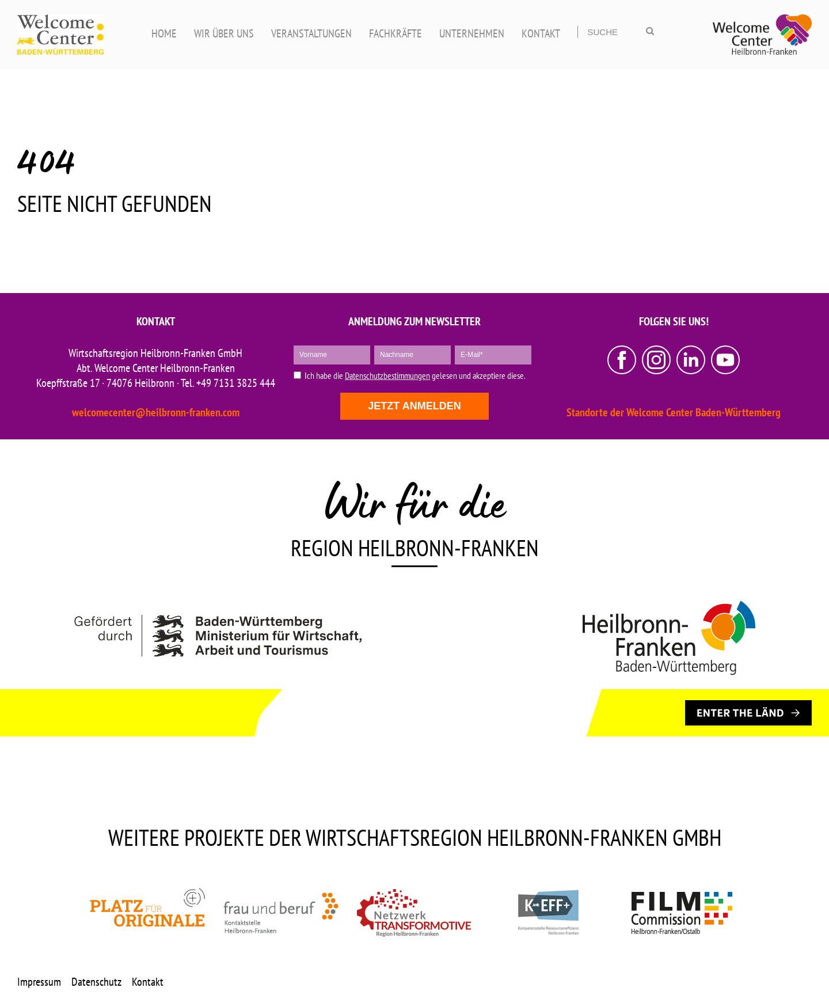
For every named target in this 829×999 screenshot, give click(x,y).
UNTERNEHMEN (471, 33)
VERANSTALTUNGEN (311, 33)
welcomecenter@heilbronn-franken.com (155, 412)
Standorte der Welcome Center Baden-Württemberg (673, 412)
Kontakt (147, 981)
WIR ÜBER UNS (224, 33)
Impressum (39, 981)
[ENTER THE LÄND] (748, 712)
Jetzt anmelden (414, 406)
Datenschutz (96, 981)
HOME (164, 33)
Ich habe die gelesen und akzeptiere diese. (415, 375)
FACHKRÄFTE (395, 33)
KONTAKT (541, 33)
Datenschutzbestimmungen (387, 375)
